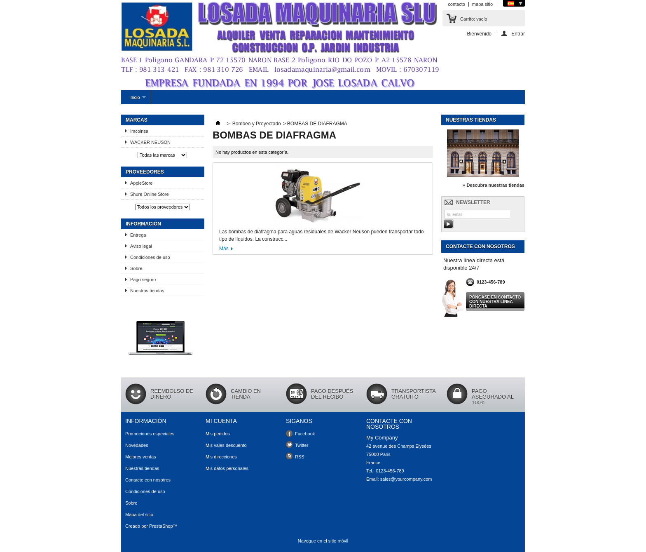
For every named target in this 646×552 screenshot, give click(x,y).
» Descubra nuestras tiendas (493, 185)
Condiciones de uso (150, 257)
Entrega (138, 235)
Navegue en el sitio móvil (323, 540)
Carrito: (473, 18)
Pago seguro (143, 279)
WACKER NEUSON (150, 142)
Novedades (136, 445)
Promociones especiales (149, 433)
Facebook (305, 433)
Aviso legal (141, 246)
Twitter (301, 445)
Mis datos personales (227, 468)
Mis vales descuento (226, 445)
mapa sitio (482, 4)
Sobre (136, 268)
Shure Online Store (149, 194)
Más (224, 248)
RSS (299, 456)
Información (143, 224)
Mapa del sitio (139, 514)
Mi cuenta (221, 421)
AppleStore (141, 183)
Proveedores (145, 172)
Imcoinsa (142, 131)
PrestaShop (161, 526)
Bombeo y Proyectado (256, 124)
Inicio (133, 99)
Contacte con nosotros (148, 479)
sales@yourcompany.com (406, 479)
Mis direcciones (221, 456)
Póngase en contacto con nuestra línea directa (495, 301)
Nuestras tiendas (147, 290)
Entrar (518, 33)
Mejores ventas (140, 456)
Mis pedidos (218, 433)
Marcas (136, 120)
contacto (456, 4)
